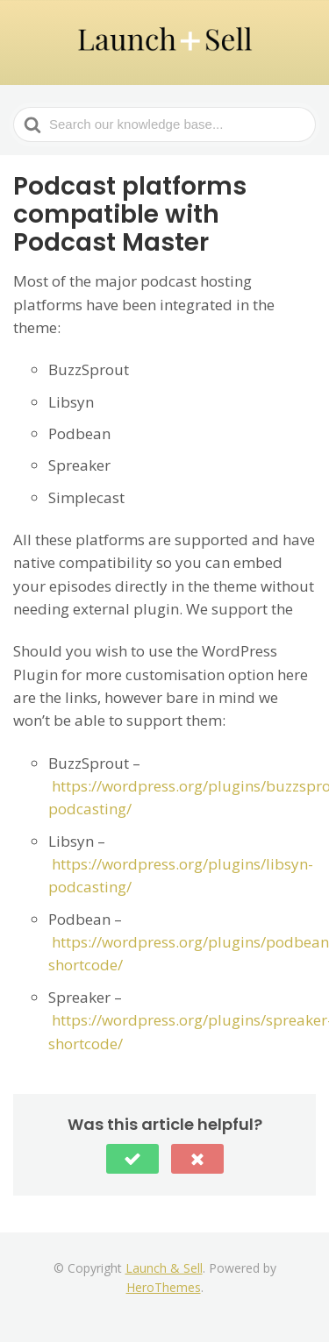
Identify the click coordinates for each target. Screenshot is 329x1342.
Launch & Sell (164, 1268)
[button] (132, 1159)
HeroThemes (163, 1287)
